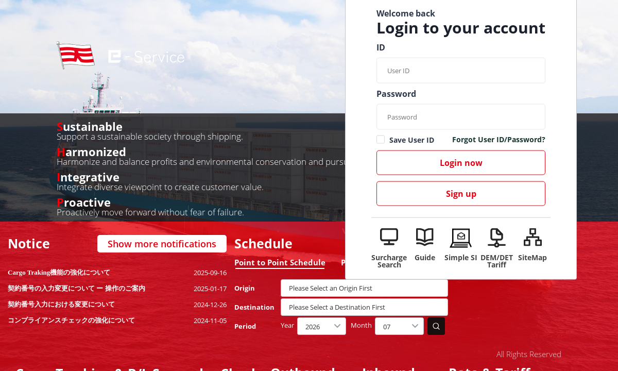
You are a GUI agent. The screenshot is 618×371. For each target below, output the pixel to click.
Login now (461, 162)
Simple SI (460, 256)
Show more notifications (162, 244)
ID (380, 47)
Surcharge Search (389, 260)
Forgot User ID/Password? (498, 140)
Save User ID (411, 140)
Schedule (263, 243)
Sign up (461, 193)
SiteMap (532, 256)
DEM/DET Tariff (496, 260)
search (436, 326)
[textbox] (364, 288)
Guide (425, 256)
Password (396, 94)
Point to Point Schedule (279, 262)
